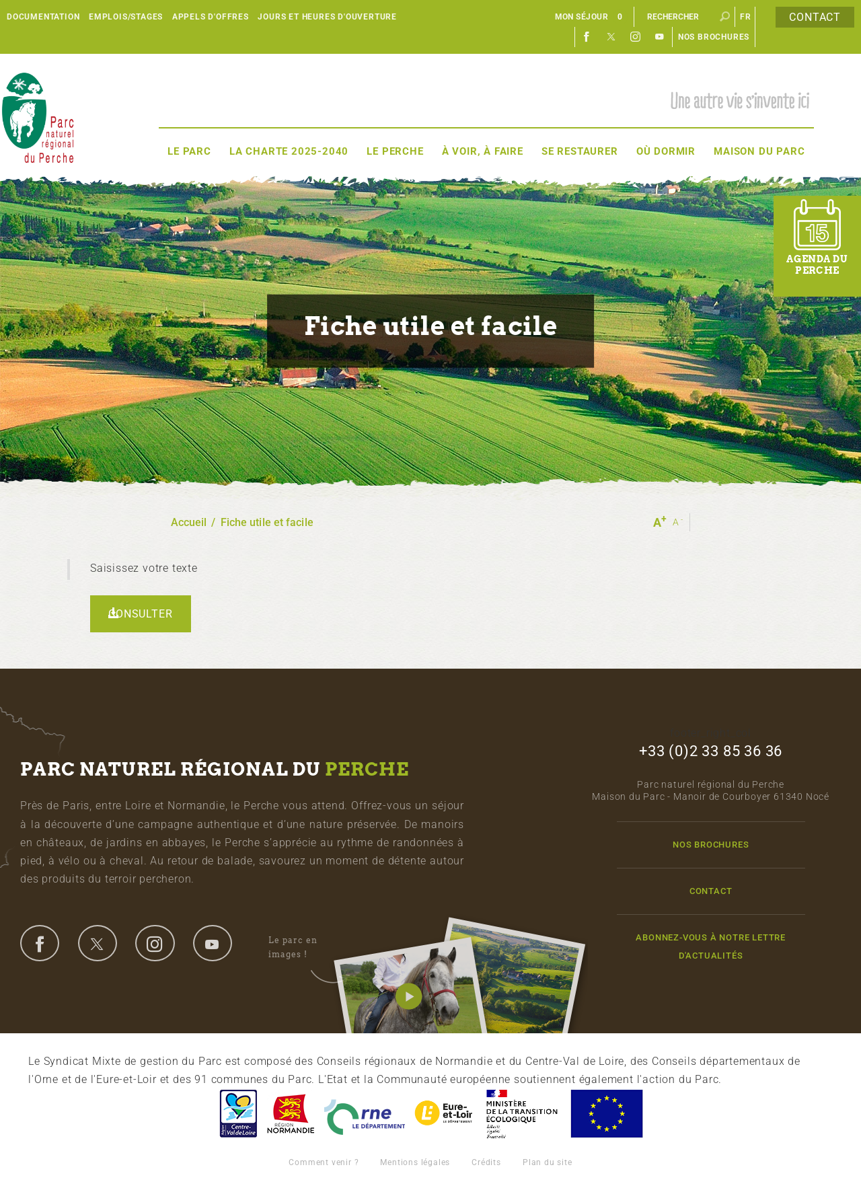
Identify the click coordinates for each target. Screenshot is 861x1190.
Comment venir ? (324, 1162)
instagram (154, 943)
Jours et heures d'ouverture (327, 17)
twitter (97, 943)
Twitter (611, 37)
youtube (212, 943)
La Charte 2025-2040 (288, 151)
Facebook (587, 37)
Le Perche (395, 151)
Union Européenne (606, 1113)
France (522, 1113)
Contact (815, 17)
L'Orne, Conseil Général (364, 1113)
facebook (39, 943)
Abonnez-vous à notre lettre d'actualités (711, 946)
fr (745, 17)
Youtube (660, 37)
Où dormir (666, 151)
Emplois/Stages (126, 17)
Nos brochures (713, 37)
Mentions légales (415, 1162)
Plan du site (547, 1162)
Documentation (43, 17)
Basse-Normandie (290, 1113)
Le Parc (189, 151)
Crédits (486, 1162)
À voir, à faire (482, 151)
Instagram (636, 37)
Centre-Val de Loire (237, 1113)
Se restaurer (579, 151)
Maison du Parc (759, 151)
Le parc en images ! (307, 948)
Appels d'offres (210, 17)
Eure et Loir (444, 1113)
